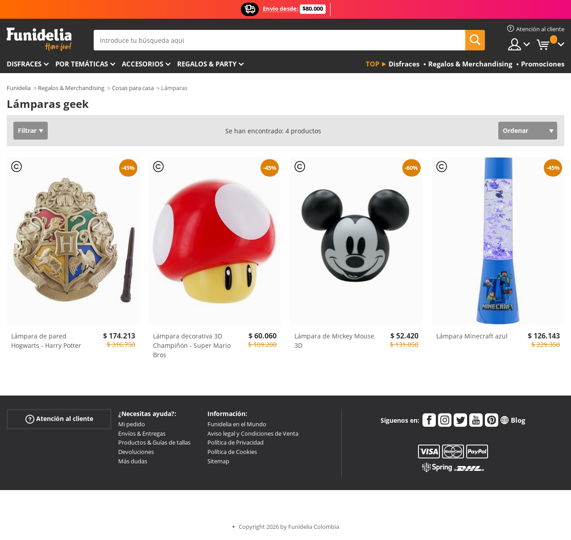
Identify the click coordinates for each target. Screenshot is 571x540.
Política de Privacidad (235, 442)
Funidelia (19, 88)
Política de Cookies (232, 452)
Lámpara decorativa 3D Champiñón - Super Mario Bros (192, 345)
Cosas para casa (133, 88)
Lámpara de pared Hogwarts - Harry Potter (46, 341)
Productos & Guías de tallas (154, 442)
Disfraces (24, 63)
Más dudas (132, 461)
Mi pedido (131, 424)
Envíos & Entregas (142, 433)
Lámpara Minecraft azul (472, 336)
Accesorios (142, 63)
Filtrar (27, 130)
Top (372, 63)
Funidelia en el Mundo (236, 424)
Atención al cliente (59, 419)
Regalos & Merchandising (71, 88)
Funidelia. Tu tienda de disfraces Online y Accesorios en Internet (39, 39)
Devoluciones (136, 452)
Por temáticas (81, 63)
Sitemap (218, 461)
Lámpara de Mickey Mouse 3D (334, 341)
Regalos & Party (206, 63)
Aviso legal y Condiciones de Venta (252, 433)
